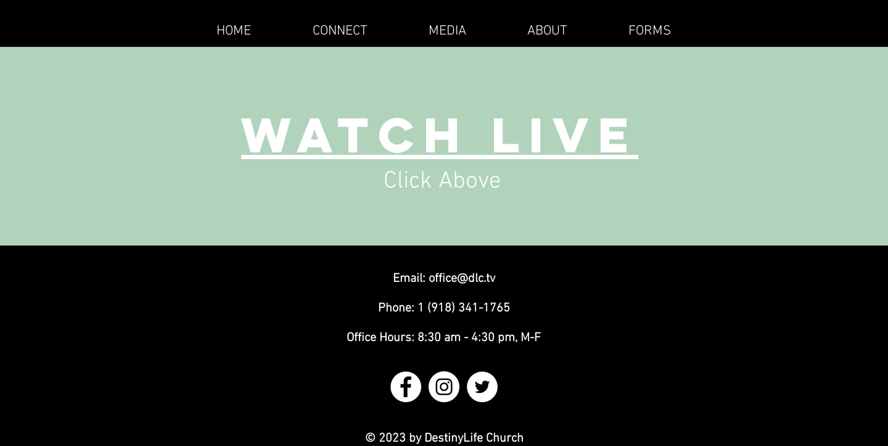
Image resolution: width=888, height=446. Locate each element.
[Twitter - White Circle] (482, 386)
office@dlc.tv (462, 278)
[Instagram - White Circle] (444, 386)
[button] (340, 31)
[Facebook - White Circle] (405, 386)
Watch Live (439, 134)
